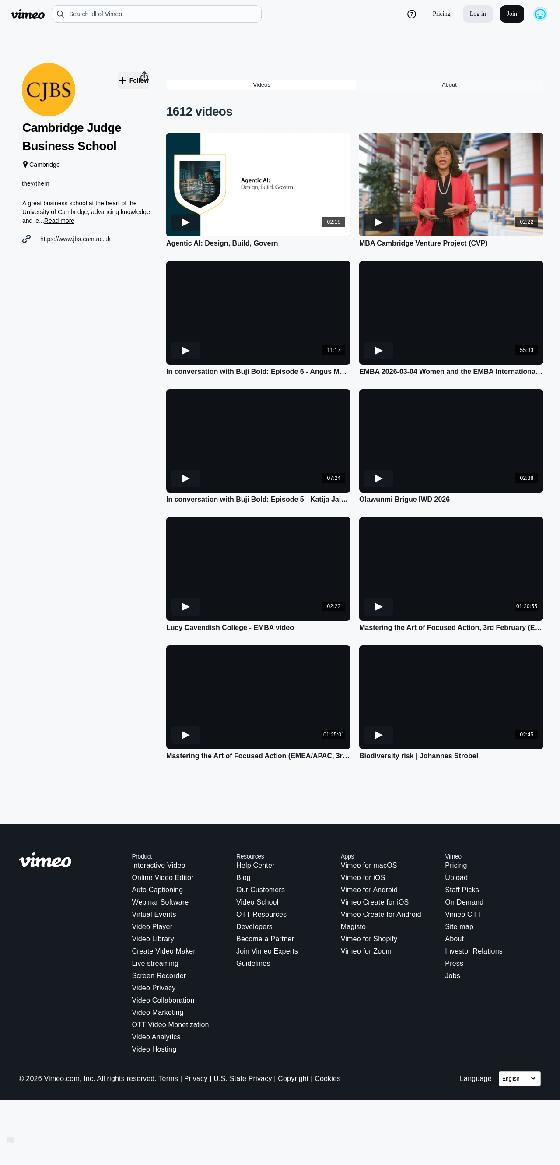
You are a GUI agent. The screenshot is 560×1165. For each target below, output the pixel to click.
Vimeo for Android (369, 851)
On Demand (464, 863)
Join (512, 14)
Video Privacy (153, 949)
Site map (459, 888)
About (454, 900)
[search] (157, 14)
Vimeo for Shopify (369, 900)
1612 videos (199, 73)
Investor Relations (474, 912)
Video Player (152, 888)
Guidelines (253, 925)
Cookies (327, 1040)
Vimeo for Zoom (366, 912)
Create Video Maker (164, 912)
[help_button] (411, 14)
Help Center (255, 827)
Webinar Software (160, 863)
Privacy (196, 1040)
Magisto (353, 888)
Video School (257, 863)
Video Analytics (156, 998)
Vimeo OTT (463, 876)
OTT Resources (261, 876)
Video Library (153, 900)
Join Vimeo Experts (267, 912)
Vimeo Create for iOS (375, 863)
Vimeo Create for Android (381, 876)
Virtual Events (154, 876)
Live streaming (155, 925)
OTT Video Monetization (170, 986)
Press (454, 925)
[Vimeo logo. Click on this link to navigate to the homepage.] (71, 823)
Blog (243, 839)
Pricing (441, 14)
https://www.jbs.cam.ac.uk (86, 250)
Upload (456, 839)
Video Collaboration (163, 961)
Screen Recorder (159, 937)
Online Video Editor (162, 839)
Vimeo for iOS (363, 839)
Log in (478, 14)
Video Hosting (154, 1010)
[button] (92, 448)
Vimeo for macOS (369, 827)
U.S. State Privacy (243, 1040)
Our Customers (260, 851)
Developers (254, 888)
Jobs (452, 937)
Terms (168, 1040)
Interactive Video (158, 827)
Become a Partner (265, 900)
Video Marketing (157, 974)
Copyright (293, 1040)
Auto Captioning (157, 851)
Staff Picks (462, 851)
